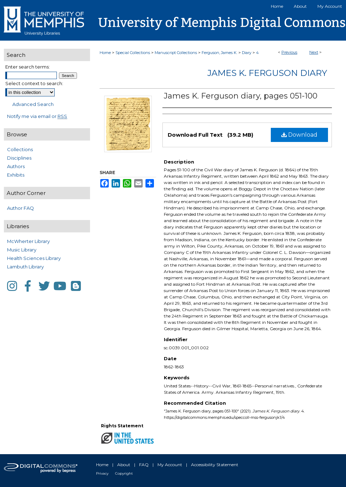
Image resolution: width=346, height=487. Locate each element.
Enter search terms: (27, 67)
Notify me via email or (37, 116)
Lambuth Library (25, 266)
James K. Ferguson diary (267, 73)
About (123, 464)
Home (105, 52)
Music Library (21, 250)
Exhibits (15, 175)
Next (313, 52)
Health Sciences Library (34, 258)
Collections (20, 149)
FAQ (144, 464)
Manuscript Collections (176, 52)
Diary (246, 52)
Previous (289, 52)
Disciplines (19, 158)
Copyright (124, 473)
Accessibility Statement (214, 464)
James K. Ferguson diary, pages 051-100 (240, 96)
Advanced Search (33, 104)
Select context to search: (34, 83)
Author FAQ (20, 208)
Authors (16, 166)
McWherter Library (28, 241)
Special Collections (132, 52)
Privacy (102, 473)
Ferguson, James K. (219, 52)
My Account (169, 464)
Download (299, 134)
